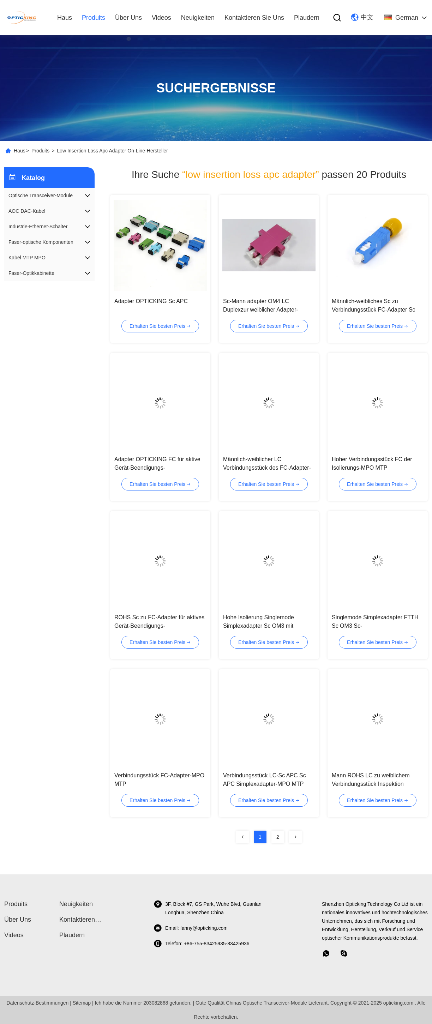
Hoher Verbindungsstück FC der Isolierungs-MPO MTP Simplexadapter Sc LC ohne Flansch (378, 467)
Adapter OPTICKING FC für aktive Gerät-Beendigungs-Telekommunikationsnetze (157, 467)
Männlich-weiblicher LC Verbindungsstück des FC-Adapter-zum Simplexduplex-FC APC (267, 467)
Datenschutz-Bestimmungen (37, 1003)
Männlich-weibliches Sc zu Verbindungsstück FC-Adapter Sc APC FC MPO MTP (373, 309)
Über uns (128, 17)
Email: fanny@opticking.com (191, 928)
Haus (64, 17)
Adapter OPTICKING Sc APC (151, 301)
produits (93, 17)
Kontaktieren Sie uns (254, 17)
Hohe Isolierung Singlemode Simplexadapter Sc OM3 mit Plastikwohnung (258, 625)
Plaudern (306, 17)
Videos (161, 17)
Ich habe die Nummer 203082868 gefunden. (143, 1003)
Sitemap (82, 1003)
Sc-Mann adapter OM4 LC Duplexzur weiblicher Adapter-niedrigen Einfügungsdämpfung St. (266, 309)
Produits (40, 150)
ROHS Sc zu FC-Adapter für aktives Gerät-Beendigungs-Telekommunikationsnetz (159, 625)
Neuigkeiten (198, 17)
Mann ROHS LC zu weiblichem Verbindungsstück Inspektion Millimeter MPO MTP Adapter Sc (372, 783)
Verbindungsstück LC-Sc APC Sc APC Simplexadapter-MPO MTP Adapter (264, 783)
